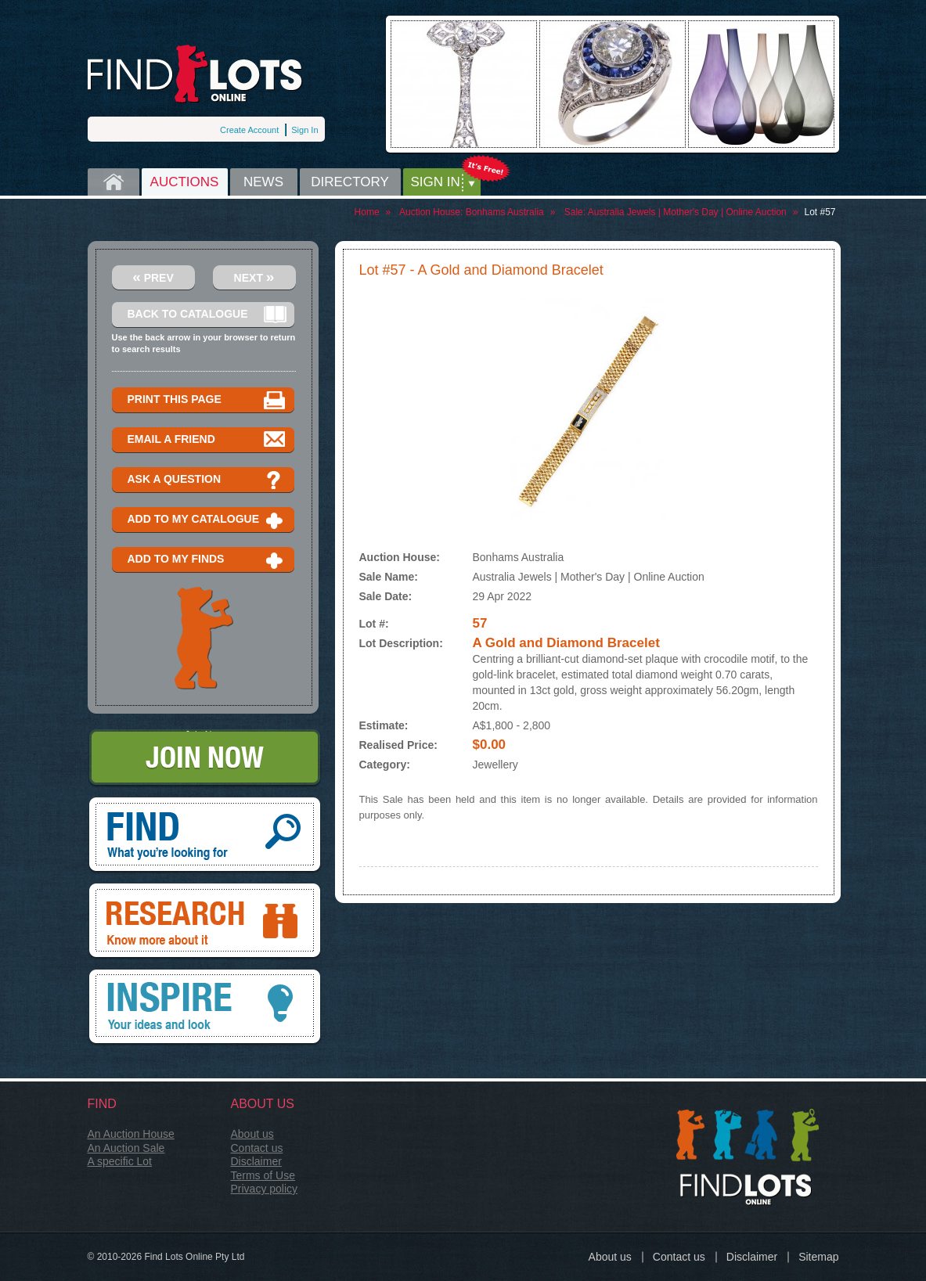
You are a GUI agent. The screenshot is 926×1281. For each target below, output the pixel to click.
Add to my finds (207, 560)
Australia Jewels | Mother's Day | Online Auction (687, 212)
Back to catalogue (207, 315)
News (263, 182)
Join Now (205, 758)
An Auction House (131, 1134)
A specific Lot (120, 1161)
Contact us (257, 1148)
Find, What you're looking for (205, 835)
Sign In (304, 130)
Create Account (249, 130)
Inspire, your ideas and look (205, 1008)
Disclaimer (256, 1161)
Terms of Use (263, 1175)
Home (113, 182)
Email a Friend (207, 440)
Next (254, 276)
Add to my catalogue (207, 520)
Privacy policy (264, 1188)
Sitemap (818, 1256)
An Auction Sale (126, 1148)
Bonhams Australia (505, 212)
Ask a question (207, 480)
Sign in (435, 182)
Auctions (184, 182)
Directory (350, 182)
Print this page (207, 400)
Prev (153, 276)
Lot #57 (819, 212)
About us (252, 1134)
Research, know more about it (205, 921)
